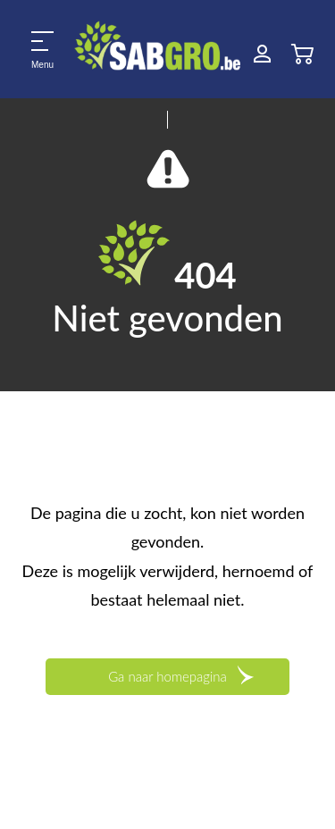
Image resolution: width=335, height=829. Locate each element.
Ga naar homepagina (167, 676)
